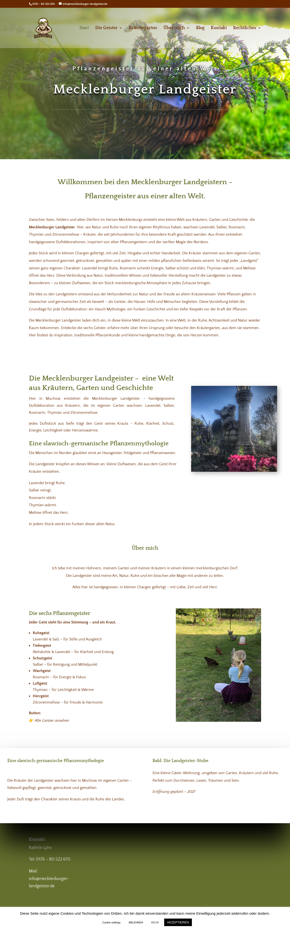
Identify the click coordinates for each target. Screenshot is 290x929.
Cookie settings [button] (111, 922)
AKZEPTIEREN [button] (178, 922)
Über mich (174, 28)
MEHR (155, 922)
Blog (200, 28)
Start (84, 28)
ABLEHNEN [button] (136, 922)
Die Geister (106, 28)
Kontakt (219, 28)
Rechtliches (244, 28)
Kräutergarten (143, 28)
